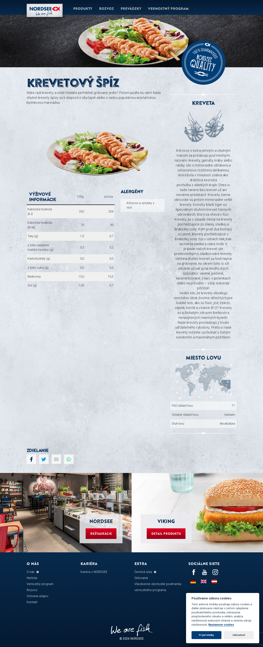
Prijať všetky (206, 635)
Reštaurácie (101, 533)
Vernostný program (168, 8)
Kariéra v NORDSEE (94, 572)
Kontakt (32, 602)
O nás (31, 572)
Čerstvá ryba (143, 572)
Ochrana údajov (38, 596)
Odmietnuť (239, 635)
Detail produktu (166, 533)
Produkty (82, 8)
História (32, 578)
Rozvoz (106, 8)
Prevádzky (131, 8)
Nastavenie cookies (221, 624)
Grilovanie (141, 578)
